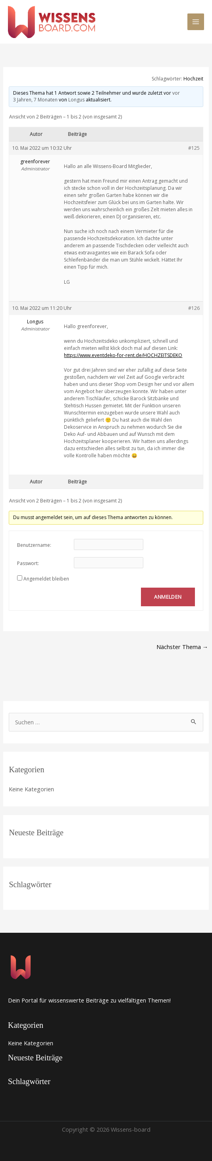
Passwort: (28, 563)
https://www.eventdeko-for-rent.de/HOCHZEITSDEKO (123, 355)
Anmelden (167, 596)
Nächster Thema (182, 647)
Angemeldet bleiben (46, 578)
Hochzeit (193, 78)
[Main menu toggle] (195, 21)
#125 (194, 148)
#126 (194, 308)
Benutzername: (34, 545)
